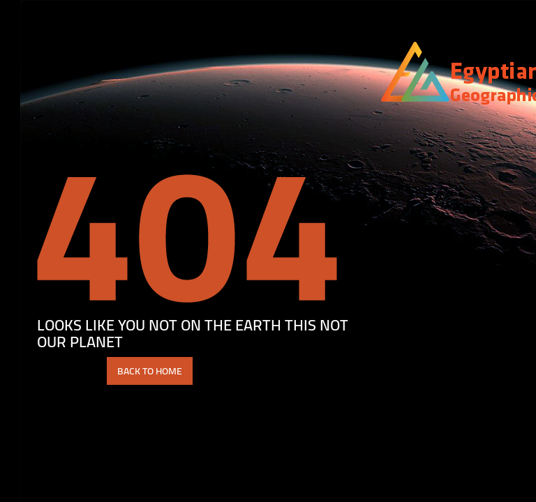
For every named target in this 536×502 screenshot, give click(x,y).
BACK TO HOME (129, 371)
